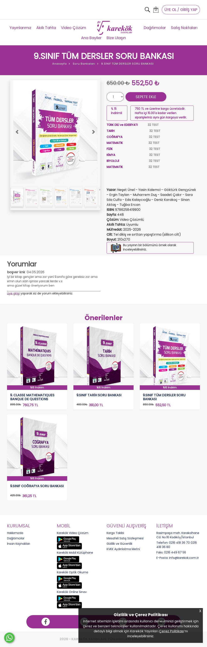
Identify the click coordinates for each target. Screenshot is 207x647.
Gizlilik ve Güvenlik (119, 544)
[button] (17, 132)
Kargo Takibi (115, 533)
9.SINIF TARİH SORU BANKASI (99, 395)
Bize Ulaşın (116, 37)
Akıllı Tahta (46, 27)
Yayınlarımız (20, 27)
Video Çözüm (73, 27)
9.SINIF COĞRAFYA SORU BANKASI (37, 486)
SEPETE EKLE (146, 96)
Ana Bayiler (91, 37)
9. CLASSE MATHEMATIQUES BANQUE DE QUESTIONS (32, 397)
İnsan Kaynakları (18, 544)
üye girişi (13, 293)
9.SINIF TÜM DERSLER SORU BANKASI (164, 397)
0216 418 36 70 (179, 543)
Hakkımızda (15, 533)
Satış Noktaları (184, 27)
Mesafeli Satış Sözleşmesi (125, 538)
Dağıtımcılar (155, 27)
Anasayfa (59, 63)
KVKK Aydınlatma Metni (123, 549)
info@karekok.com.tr (184, 558)
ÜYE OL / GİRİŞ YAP (180, 9)
